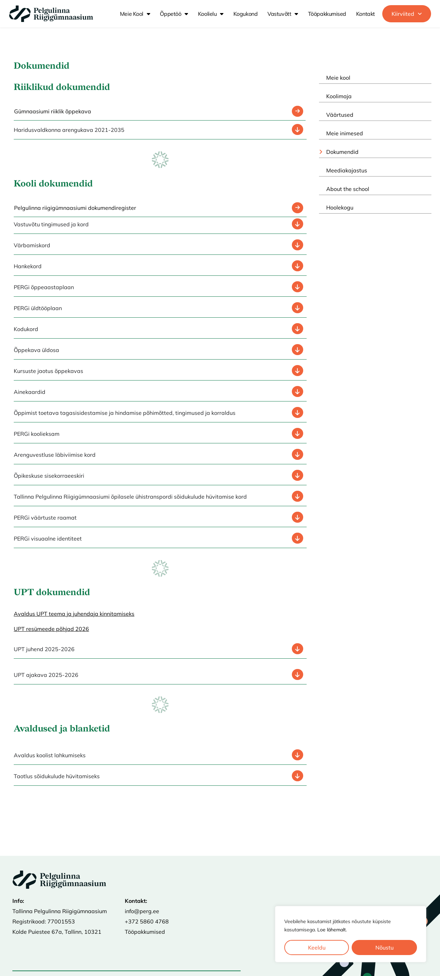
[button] (406, 13)
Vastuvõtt (282, 14)
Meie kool (135, 14)
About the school (347, 188)
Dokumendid (342, 151)
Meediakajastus (346, 170)
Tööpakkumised (327, 13)
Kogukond (245, 13)
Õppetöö (174, 14)
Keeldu (317, 947)
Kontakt (365, 13)
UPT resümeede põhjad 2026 (51, 628)
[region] (350, 934)
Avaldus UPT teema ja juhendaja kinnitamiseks (74, 613)
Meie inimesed (344, 133)
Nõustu (384, 947)
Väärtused (339, 114)
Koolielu (210, 14)
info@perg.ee (142, 911)
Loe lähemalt (331, 930)
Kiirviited (407, 13)
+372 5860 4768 (147, 921)
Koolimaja (339, 96)
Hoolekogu (339, 207)
